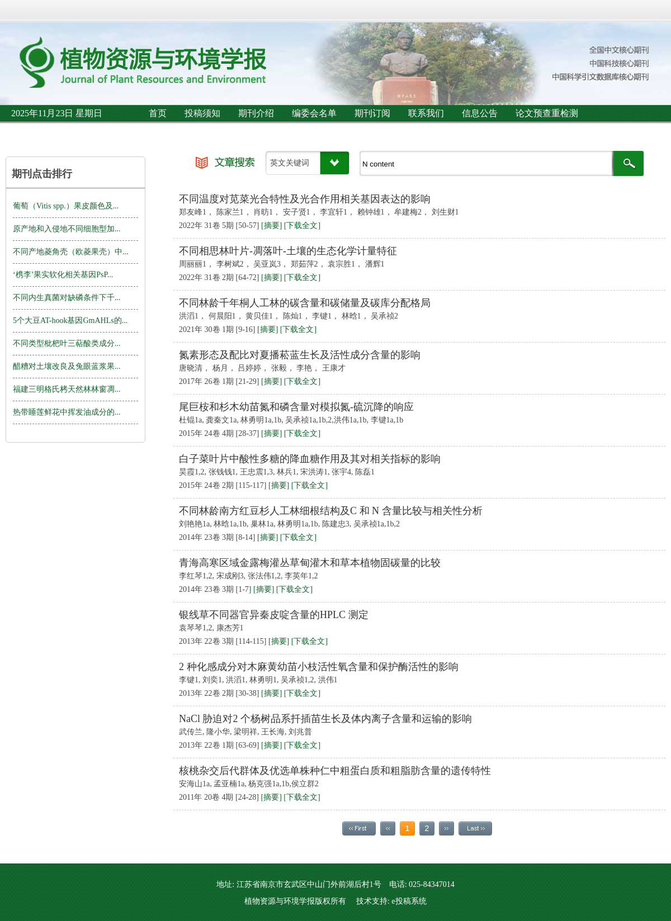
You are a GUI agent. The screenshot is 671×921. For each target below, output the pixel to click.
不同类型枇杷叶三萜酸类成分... (67, 343)
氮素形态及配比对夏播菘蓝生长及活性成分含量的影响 (299, 354)
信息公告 (480, 113)
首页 (158, 113)
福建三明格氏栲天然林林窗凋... (67, 389)
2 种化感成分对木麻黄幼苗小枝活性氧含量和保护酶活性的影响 (319, 666)
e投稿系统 (408, 901)
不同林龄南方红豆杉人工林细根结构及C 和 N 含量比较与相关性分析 (331, 510)
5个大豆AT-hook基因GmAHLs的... (70, 320)
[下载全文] (302, 225)
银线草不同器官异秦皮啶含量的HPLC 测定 (273, 614)
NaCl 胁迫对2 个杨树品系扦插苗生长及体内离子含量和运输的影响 (325, 718)
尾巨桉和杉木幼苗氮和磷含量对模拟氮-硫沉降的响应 (296, 406)
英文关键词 (289, 163)
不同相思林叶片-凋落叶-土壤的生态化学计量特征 (288, 251)
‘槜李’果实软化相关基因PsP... (63, 274)
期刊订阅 (372, 113)
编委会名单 (314, 113)
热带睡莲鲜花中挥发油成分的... (67, 412)
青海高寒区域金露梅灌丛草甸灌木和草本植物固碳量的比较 (310, 562)
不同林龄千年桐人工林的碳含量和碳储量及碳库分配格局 (305, 302)
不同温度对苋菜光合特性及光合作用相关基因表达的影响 (305, 199)
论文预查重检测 (547, 113)
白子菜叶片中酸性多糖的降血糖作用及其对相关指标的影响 (310, 458)
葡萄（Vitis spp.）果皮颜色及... (66, 206)
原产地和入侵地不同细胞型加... (67, 229)
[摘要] (271, 225)
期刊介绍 (256, 113)
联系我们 (426, 113)
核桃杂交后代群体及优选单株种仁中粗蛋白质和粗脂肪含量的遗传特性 (335, 770)
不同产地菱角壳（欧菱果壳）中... (71, 252)
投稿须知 (202, 113)
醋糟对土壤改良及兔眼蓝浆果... (67, 366)
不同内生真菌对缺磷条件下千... (67, 297)
